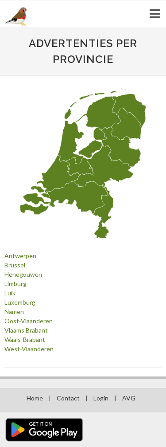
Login (100, 398)
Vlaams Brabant (26, 330)
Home (35, 398)
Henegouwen (23, 274)
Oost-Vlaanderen (28, 321)
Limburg (15, 283)
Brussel (14, 265)
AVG (128, 398)
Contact (68, 398)
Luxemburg (19, 302)
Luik (9, 293)
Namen (14, 311)
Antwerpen (20, 255)
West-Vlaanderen (29, 349)
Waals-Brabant (24, 339)
